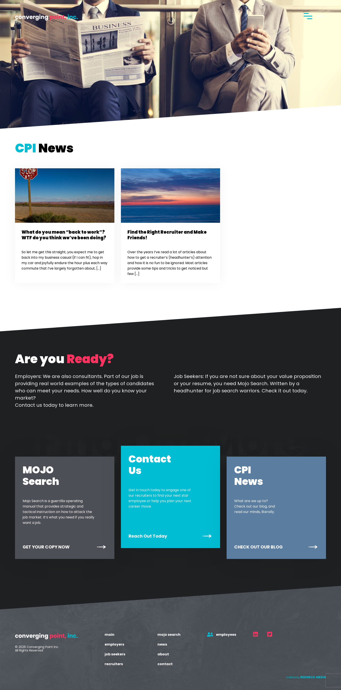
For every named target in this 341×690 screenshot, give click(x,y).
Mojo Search (169, 634)
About (163, 654)
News (162, 644)
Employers (114, 644)
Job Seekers (115, 654)
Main (109, 634)
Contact (165, 663)
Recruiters (114, 663)
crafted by (306, 677)
